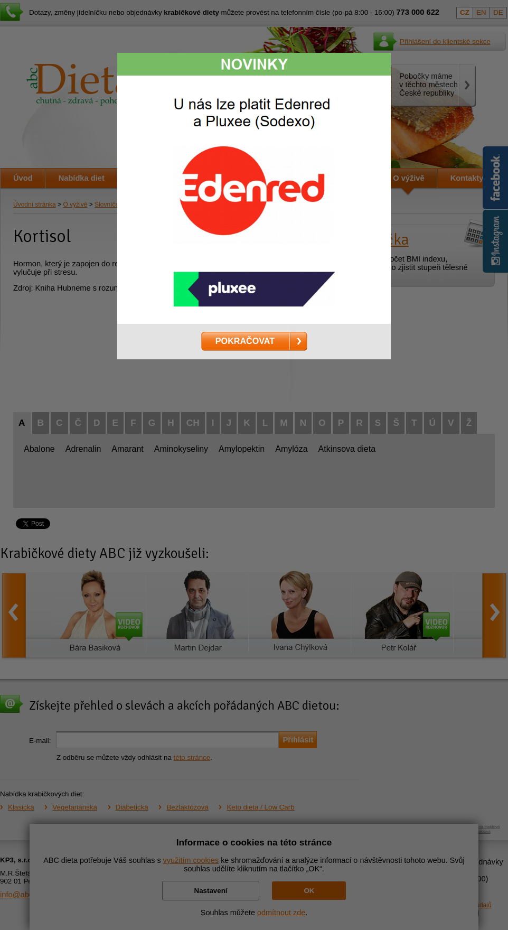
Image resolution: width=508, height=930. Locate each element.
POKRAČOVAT (245, 341)
